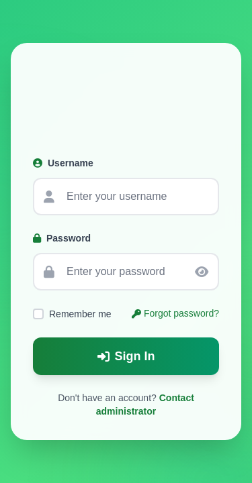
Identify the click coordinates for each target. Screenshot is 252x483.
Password (62, 238)
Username (63, 163)
